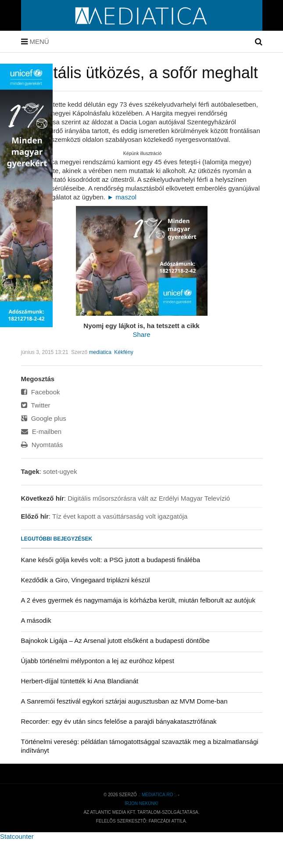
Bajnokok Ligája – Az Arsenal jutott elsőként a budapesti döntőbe (115, 640)
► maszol (121, 197)
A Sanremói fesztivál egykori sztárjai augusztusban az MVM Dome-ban (124, 701)
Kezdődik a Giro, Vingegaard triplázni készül (85, 580)
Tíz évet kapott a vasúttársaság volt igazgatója (120, 516)
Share (141, 334)
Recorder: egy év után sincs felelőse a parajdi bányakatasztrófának (119, 721)
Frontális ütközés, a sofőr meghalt (139, 73)
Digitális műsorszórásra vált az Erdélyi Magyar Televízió (149, 498)
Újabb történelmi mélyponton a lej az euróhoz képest (97, 660)
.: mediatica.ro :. (157, 794)
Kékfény (123, 352)
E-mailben (41, 431)
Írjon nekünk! (141, 803)
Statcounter (17, 836)
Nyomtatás (42, 444)
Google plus (43, 418)
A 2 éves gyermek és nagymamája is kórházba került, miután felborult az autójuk (138, 600)
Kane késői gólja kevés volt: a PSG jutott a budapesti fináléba (111, 559)
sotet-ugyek (60, 471)
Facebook (40, 392)
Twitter (35, 405)
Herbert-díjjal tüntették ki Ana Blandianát (80, 681)
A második (36, 620)
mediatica (100, 352)
